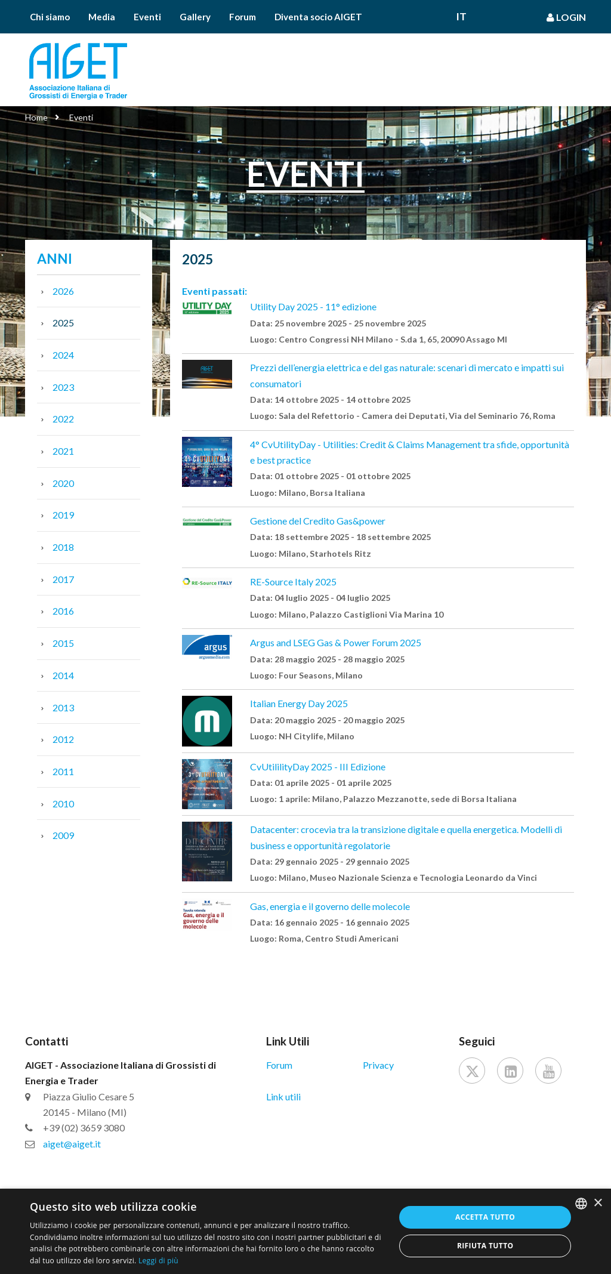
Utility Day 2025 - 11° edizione (313, 306)
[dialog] (305, 1231)
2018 (63, 547)
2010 (63, 803)
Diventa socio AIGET (318, 16)
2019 (63, 514)
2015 (63, 643)
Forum (242, 16)
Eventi (147, 16)
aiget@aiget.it (72, 1143)
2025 (63, 322)
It (461, 17)
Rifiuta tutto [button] (485, 1246)
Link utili (283, 1096)
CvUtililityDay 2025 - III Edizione (317, 766)
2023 (63, 387)
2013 (63, 707)
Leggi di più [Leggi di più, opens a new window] (158, 1261)
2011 (63, 771)
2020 (63, 483)
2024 (63, 354)
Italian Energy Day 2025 (299, 703)
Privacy (378, 1065)
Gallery (195, 16)
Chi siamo (50, 16)
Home (36, 117)
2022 (63, 418)
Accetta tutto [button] (485, 1217)
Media (101, 16)
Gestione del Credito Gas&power (317, 520)
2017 (63, 579)
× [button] (597, 1203)
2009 (63, 835)
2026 (63, 291)
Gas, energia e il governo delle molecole (330, 906)
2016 (63, 610)
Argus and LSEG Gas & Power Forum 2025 (335, 642)
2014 (63, 675)
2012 (63, 739)
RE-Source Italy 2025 (293, 581)
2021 (63, 450)
